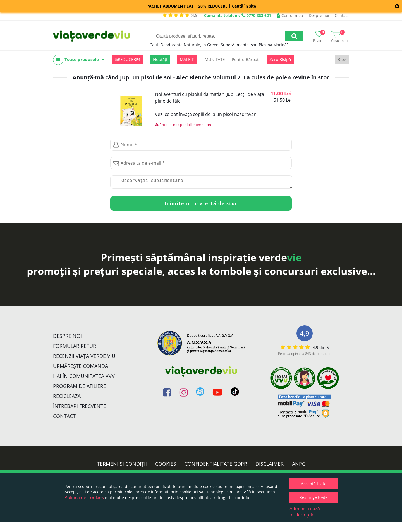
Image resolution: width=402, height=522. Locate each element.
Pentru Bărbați (246, 59)
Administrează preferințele (304, 512)
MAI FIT (187, 59)
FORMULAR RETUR (74, 348)
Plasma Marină (273, 44)
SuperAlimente (235, 44)
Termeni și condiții (122, 466)
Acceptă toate (313, 483)
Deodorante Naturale (180, 44)
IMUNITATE (214, 59)
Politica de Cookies (84, 497)
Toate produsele (79, 60)
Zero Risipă (280, 59)
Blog (342, 59)
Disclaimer (269, 466)
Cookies (165, 466)
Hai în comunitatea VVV (84, 378)
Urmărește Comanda (80, 368)
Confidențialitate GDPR (216, 466)
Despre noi (319, 15)
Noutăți (160, 59)
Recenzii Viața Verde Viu (84, 358)
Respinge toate (313, 497)
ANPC (298, 466)
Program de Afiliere (79, 388)
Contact (342, 15)
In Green (210, 44)
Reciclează (67, 398)
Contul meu (290, 15)
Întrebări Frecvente (79, 408)
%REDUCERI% (127, 59)
